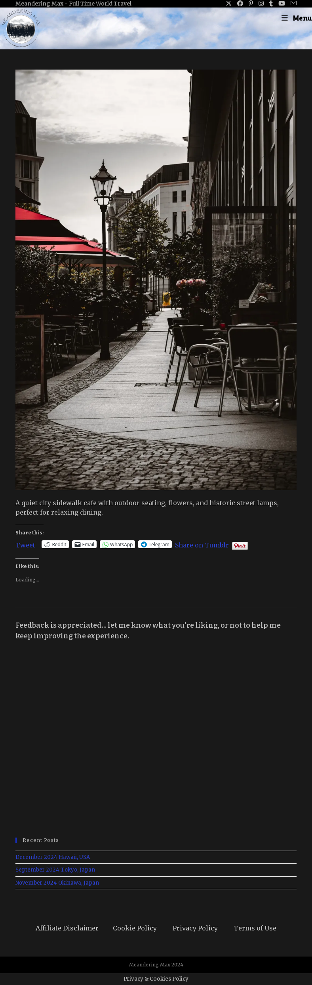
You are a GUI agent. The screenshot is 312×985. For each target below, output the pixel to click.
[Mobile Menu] (297, 18)
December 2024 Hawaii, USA (52, 857)
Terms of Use (255, 928)
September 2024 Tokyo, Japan (55, 869)
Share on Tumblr (202, 544)
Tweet (25, 544)
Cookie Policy (135, 928)
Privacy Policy (195, 928)
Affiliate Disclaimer (67, 928)
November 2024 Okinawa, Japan (57, 882)
